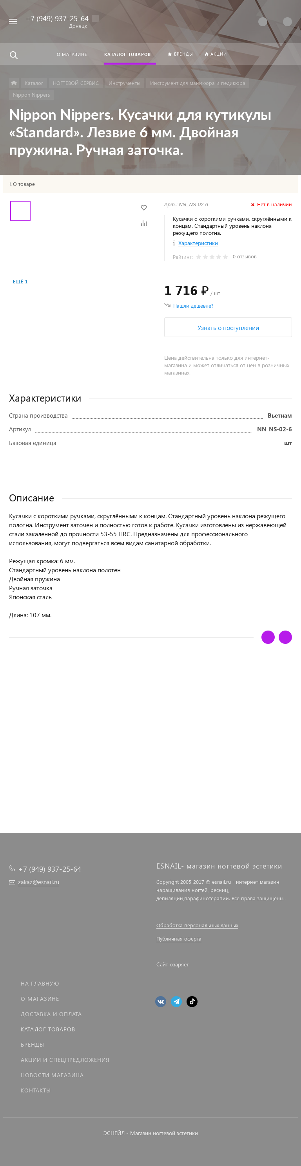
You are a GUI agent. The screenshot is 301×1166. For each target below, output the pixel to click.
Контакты (36, 1090)
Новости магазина (52, 1075)
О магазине (40, 998)
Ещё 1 (20, 282)
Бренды (32, 1044)
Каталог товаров (48, 1029)
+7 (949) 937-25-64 (57, 18)
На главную (40, 983)
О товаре (24, 184)
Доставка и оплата (51, 1014)
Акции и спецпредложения (65, 1059)
